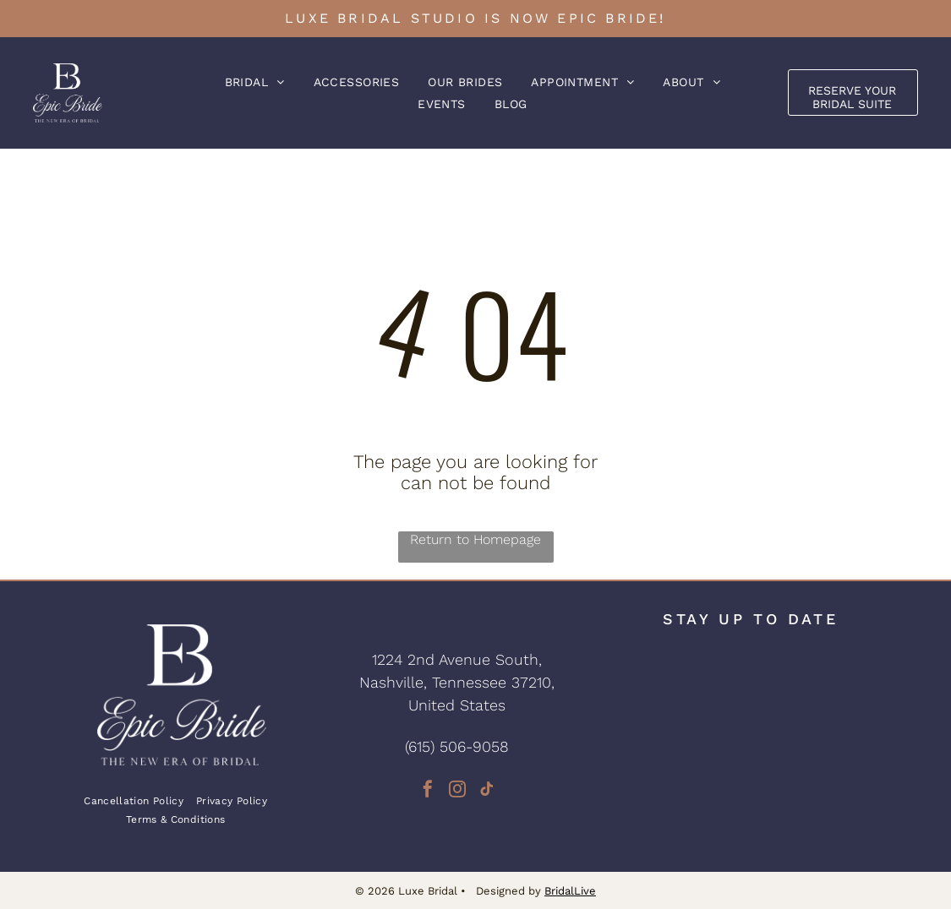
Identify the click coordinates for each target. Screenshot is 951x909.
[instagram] (457, 791)
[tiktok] (487, 791)
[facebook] (427, 791)
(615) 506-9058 (457, 746)
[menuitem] (254, 82)
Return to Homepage (475, 539)
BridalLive (570, 891)
